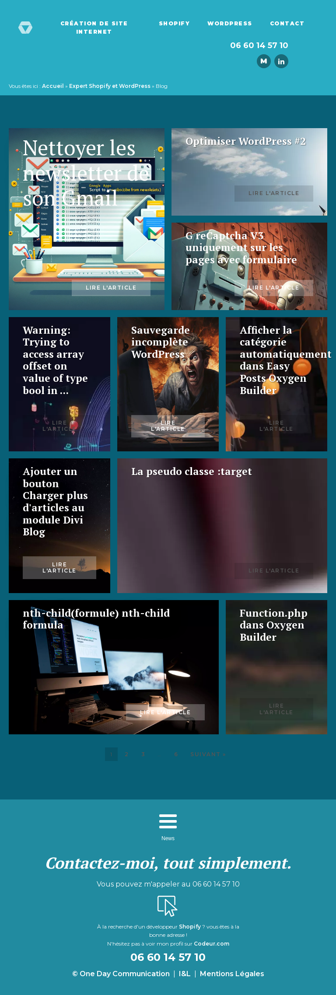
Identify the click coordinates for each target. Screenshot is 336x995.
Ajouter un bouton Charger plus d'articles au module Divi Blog (55, 501)
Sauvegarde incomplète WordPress (160, 342)
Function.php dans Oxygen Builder (274, 625)
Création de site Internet (94, 27)
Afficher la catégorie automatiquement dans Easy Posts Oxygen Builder (276, 360)
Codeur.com (211, 943)
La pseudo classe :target (191, 471)
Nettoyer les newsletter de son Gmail (86, 173)
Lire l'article (111, 287)
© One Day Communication (121, 974)
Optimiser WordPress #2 (246, 141)
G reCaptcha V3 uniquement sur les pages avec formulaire (241, 248)
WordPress (229, 23)
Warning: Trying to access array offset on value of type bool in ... (55, 360)
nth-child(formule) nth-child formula (96, 619)
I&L (185, 974)
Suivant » (208, 754)
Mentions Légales (232, 974)
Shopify (174, 23)
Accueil (53, 86)
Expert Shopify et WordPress (109, 86)
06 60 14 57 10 (259, 45)
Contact (287, 23)
